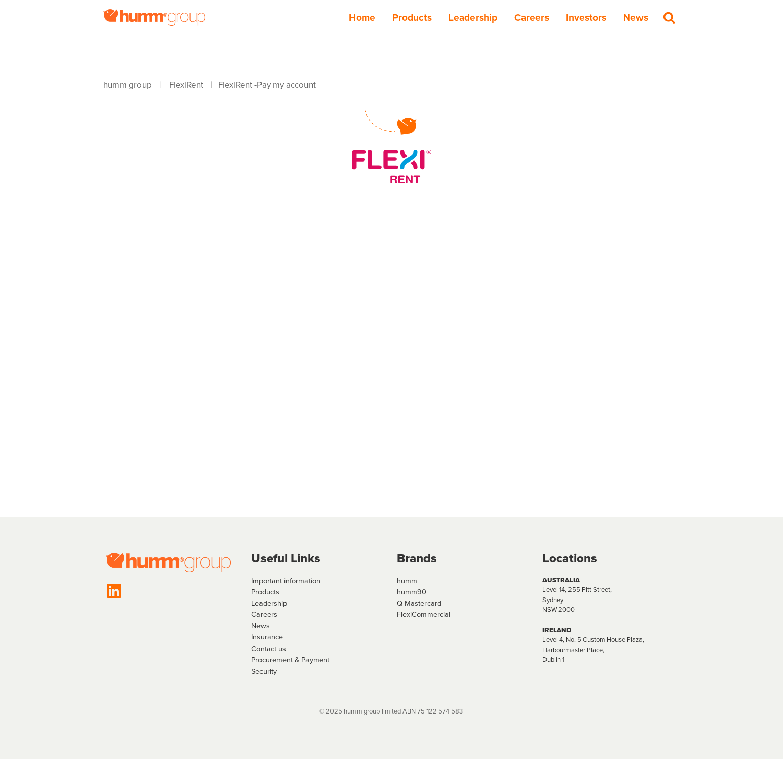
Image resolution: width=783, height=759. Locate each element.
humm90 (411, 591)
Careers (531, 17)
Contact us (268, 648)
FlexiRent (186, 85)
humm (407, 580)
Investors (586, 17)
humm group (127, 85)
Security (264, 671)
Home (362, 17)
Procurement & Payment (290, 659)
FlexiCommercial (423, 614)
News (635, 17)
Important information (285, 580)
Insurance (267, 636)
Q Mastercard (419, 603)
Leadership (472, 17)
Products (412, 17)
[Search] (669, 17)
